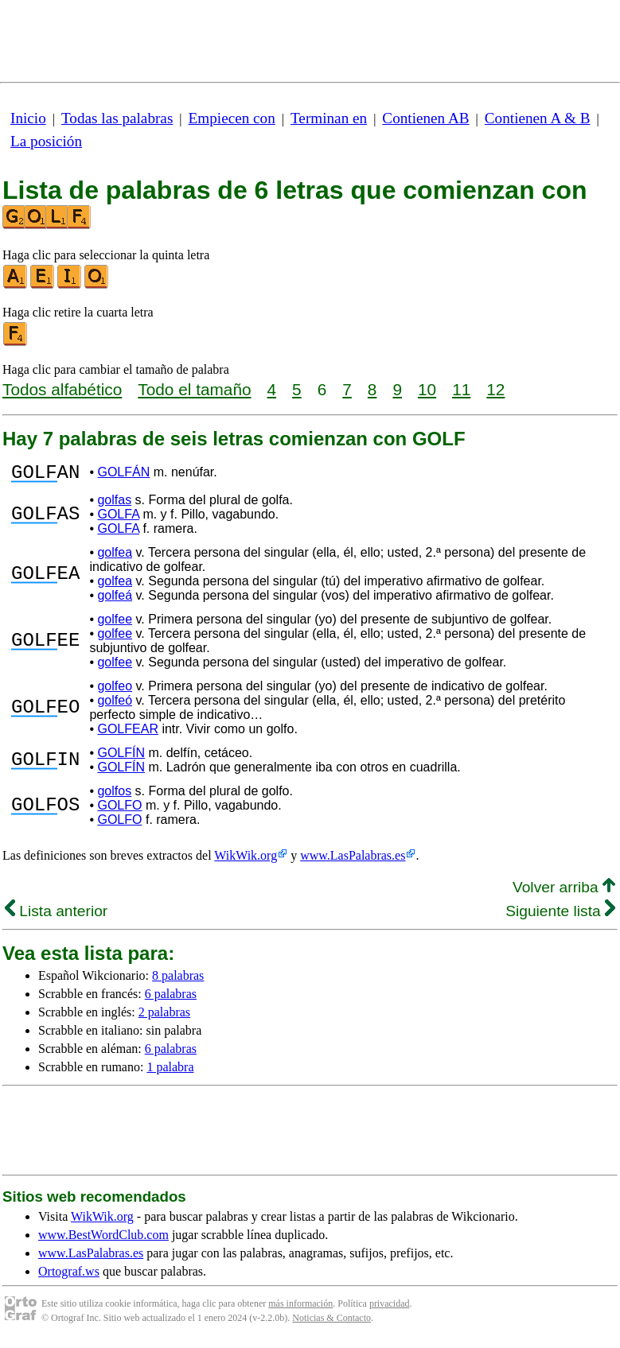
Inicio (28, 118)
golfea (114, 557)
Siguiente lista (560, 915)
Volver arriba (564, 892)
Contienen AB (425, 118)
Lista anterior (56, 915)
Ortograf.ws (68, 1276)
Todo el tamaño (194, 389)
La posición (46, 141)
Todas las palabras (117, 118)
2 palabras (164, 1017)
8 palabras (178, 980)
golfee (114, 624)
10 (427, 389)
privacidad (389, 1308)
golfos (114, 795)
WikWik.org (245, 860)
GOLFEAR (127, 733)
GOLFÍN (121, 757)
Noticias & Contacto (331, 1322)
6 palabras (171, 998)
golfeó (114, 705)
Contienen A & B (538, 118)
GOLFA (117, 519)
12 (495, 389)
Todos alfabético (62, 389)
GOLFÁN (123, 474)
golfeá (114, 600)
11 (461, 389)
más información (300, 1308)
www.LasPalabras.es (352, 860)
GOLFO (119, 810)
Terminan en (329, 118)
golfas (114, 504)
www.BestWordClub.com (103, 1239)
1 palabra (169, 1071)
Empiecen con (232, 118)
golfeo (114, 690)
